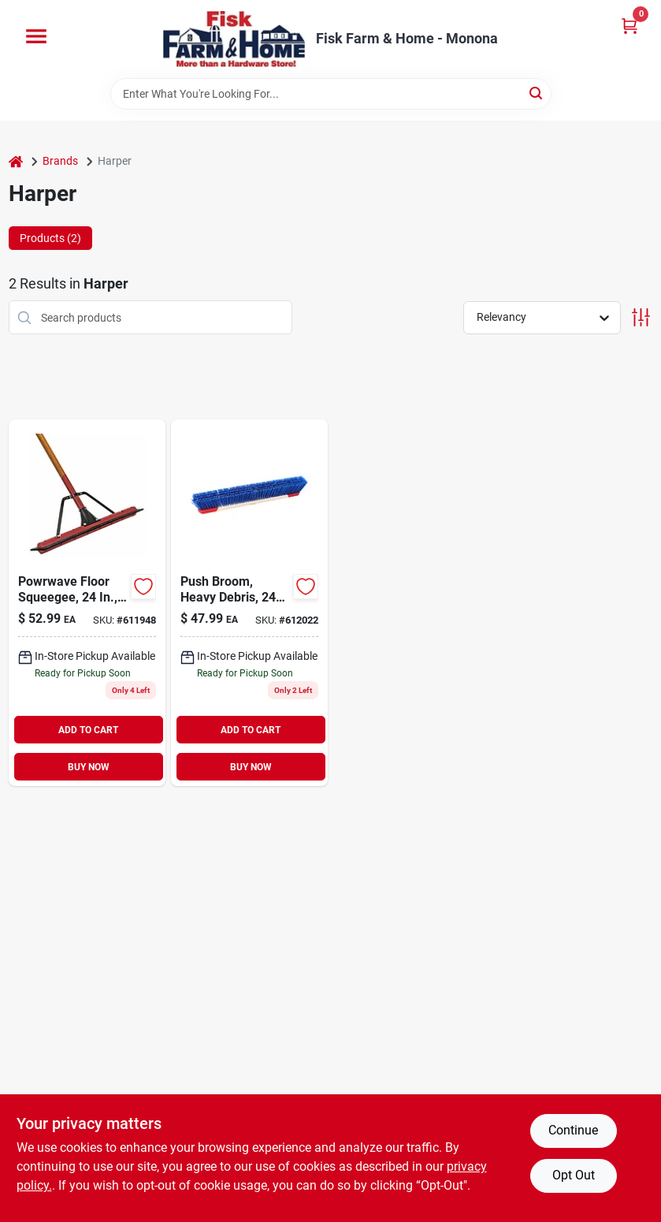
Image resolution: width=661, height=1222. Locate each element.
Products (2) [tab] (50, 238)
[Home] (16, 161)
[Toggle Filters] (641, 317)
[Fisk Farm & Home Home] (234, 39)
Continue (573, 1130)
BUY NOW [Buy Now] (89, 767)
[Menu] (36, 36)
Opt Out (573, 1175)
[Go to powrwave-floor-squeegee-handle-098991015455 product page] (87, 602)
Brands (60, 161)
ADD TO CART (88, 730)
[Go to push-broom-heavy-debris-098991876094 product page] (249, 602)
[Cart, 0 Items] (629, 25)
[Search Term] (330, 94)
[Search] (536, 93)
